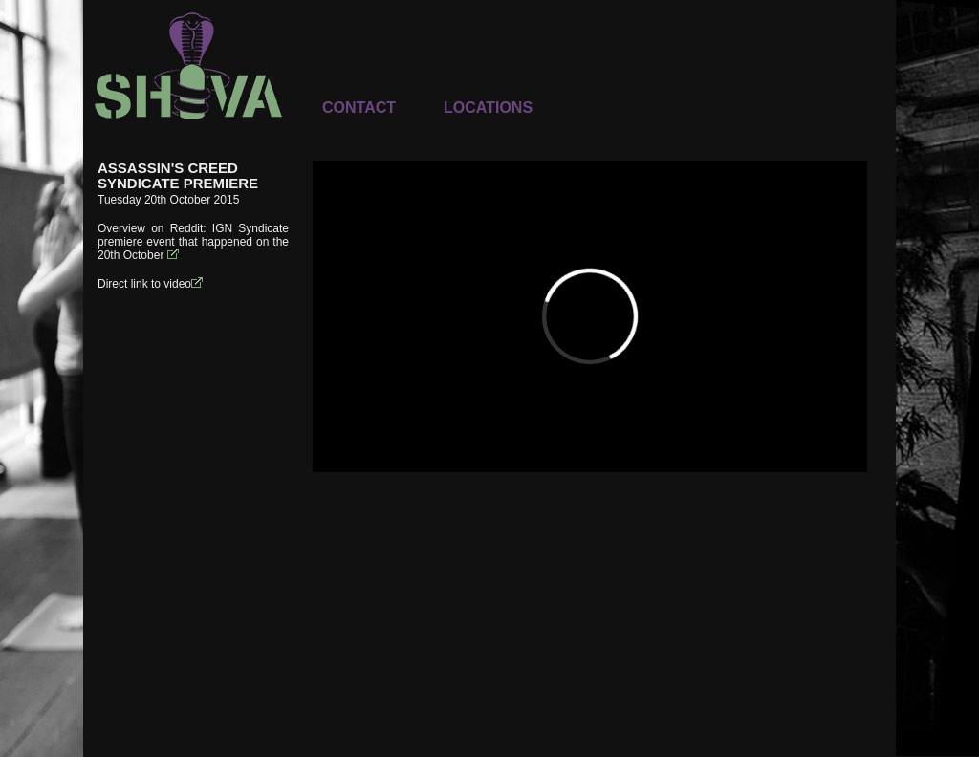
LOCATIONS (488, 107)
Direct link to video (151, 284)
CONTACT (359, 107)
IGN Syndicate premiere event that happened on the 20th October (193, 242)
